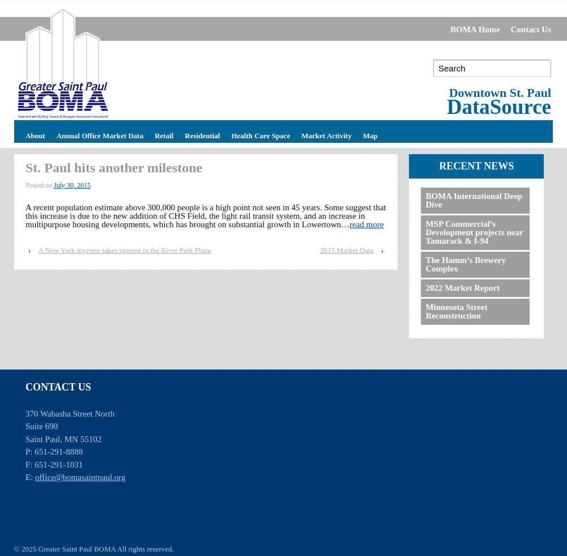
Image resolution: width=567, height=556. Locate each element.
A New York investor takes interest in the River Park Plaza (125, 250)
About (35, 134)
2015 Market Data (347, 250)
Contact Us (531, 29)
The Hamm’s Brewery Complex (465, 264)
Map (370, 134)
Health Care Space (260, 134)
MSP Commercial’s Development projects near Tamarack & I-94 (474, 232)
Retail (164, 134)
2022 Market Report (462, 287)
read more (366, 224)
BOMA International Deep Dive (473, 200)
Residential (202, 134)
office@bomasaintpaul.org (80, 477)
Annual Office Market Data (100, 134)
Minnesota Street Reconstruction (456, 311)
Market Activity (326, 134)
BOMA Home (475, 29)
